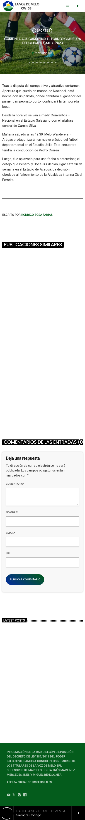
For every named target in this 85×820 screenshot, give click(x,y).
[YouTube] (8, 795)
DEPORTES (42, 31)
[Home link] (22, 6)
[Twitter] (14, 795)
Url (8, 553)
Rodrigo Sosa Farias (37, 215)
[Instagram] (19, 795)
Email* (10, 532)
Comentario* (15, 483)
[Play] (78, 6)
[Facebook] (25, 795)
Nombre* (12, 512)
